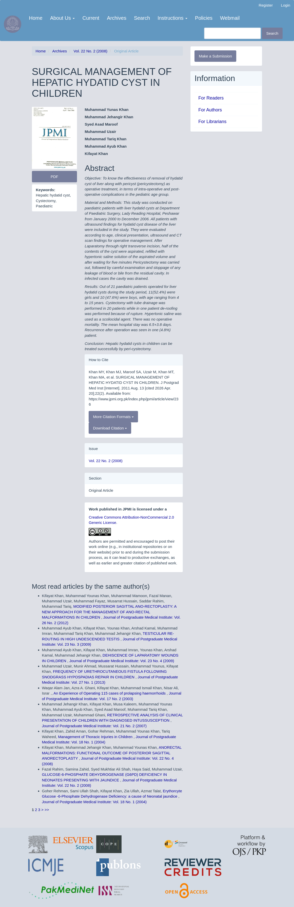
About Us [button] (62, 18)
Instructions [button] (172, 18)
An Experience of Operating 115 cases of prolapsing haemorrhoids (110, 693)
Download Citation (110, 428)
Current (90, 18)
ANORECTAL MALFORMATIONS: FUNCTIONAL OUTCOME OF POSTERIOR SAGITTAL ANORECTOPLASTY (112, 752)
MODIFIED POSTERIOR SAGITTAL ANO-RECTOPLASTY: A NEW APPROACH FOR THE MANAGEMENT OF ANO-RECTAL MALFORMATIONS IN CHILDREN (109, 611)
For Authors (210, 109)
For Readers (211, 98)
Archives (116, 18)
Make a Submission (215, 56)
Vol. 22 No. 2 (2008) (90, 51)
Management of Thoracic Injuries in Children (95, 737)
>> (47, 809)
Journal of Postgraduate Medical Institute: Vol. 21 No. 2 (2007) (94, 726)
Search (142, 18)
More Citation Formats (113, 417)
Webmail (230, 18)
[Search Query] (232, 33)
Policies (203, 18)
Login (285, 5)
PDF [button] (54, 176)
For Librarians (212, 121)
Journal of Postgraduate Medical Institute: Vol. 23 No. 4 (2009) (121, 661)
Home (35, 18)
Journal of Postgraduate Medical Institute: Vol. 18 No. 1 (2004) (94, 802)
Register (266, 5)
